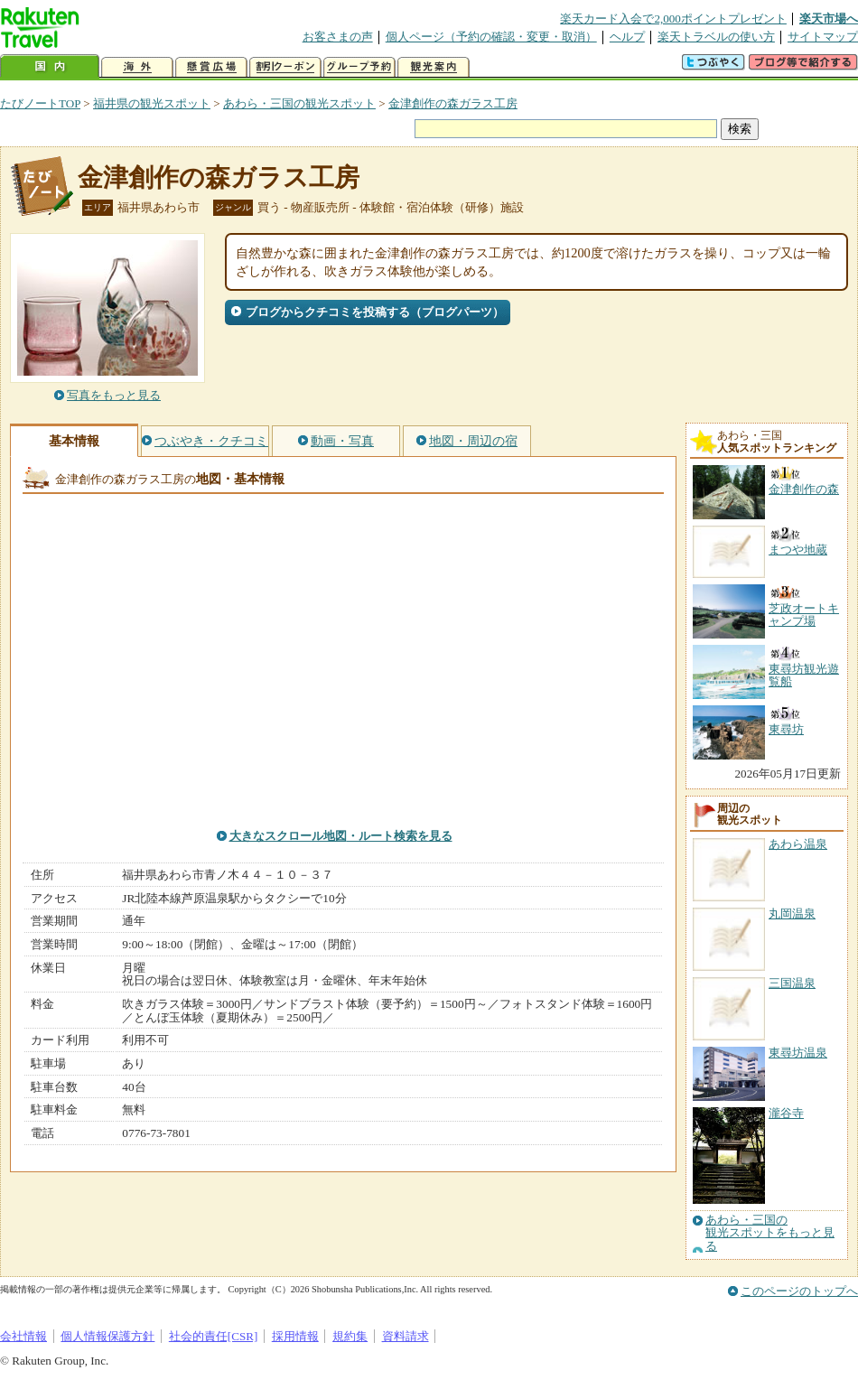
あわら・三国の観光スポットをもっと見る (770, 1233)
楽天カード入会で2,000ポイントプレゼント (673, 18)
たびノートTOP (40, 103)
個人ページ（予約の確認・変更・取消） (491, 36)
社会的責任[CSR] (213, 1336)
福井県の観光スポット (151, 103)
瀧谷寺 (786, 1113)
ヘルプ (627, 36)
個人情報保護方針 (107, 1336)
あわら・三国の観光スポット (299, 103)
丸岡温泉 (792, 913)
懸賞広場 (211, 67)
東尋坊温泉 (798, 1052)
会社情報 (23, 1336)
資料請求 (405, 1336)
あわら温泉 (798, 844)
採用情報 (295, 1336)
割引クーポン (285, 67)
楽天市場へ (828, 18)
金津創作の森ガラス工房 (453, 103)
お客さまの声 (338, 36)
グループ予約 (359, 67)
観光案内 (433, 67)
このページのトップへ (799, 1291)
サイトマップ (823, 36)
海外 (137, 67)
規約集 (350, 1336)
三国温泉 (792, 983)
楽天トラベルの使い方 (716, 36)
